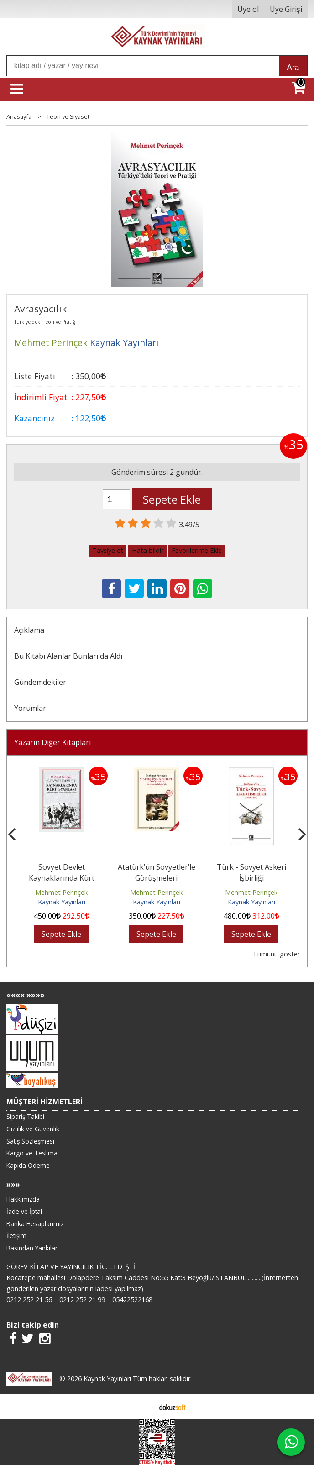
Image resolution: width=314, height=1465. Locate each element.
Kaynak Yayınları (61, 902)
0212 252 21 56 (29, 1299)
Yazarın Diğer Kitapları (52, 742)
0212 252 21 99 (82, 1299)
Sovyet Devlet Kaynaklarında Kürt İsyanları (61, 878)
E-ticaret (142, 1407)
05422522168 (132, 1299)
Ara (293, 67)
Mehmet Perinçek (61, 892)
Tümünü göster (276, 954)
